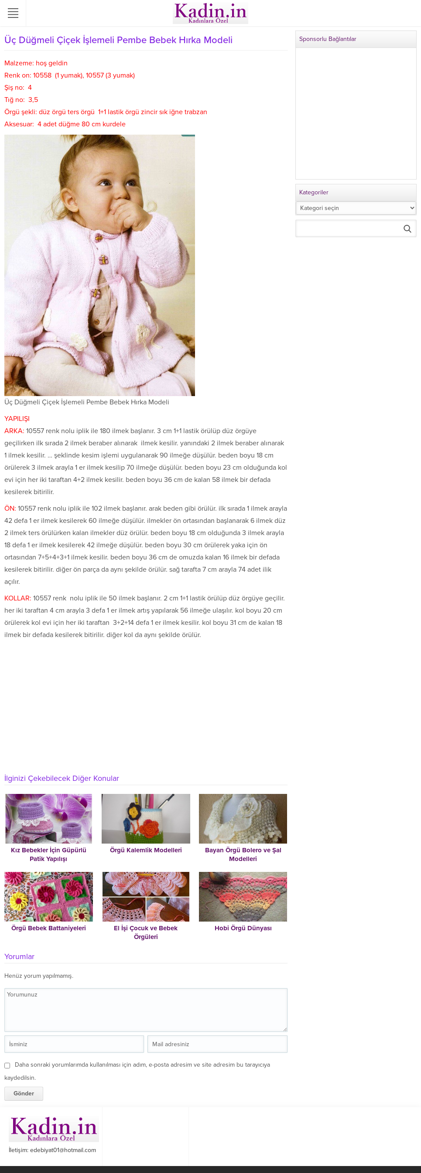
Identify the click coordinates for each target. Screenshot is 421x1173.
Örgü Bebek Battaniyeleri (48, 928)
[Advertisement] (143, 706)
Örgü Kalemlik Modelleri (146, 850)
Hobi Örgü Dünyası (243, 928)
